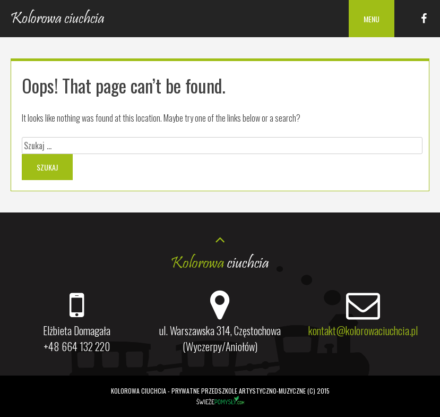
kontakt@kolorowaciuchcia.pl (363, 330)
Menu (371, 18)
